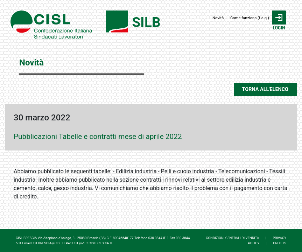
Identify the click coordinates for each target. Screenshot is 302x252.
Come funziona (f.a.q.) (249, 18)
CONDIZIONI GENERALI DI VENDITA (232, 238)
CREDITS (279, 243)
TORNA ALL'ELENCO (265, 89)
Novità (218, 18)
